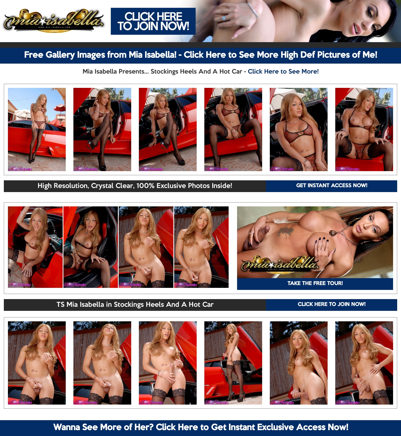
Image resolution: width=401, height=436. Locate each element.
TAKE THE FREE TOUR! (315, 283)
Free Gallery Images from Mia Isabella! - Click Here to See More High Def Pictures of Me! (200, 55)
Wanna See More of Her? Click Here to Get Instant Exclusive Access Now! (200, 428)
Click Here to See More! (283, 72)
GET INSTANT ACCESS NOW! (331, 186)
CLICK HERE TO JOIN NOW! (331, 304)
